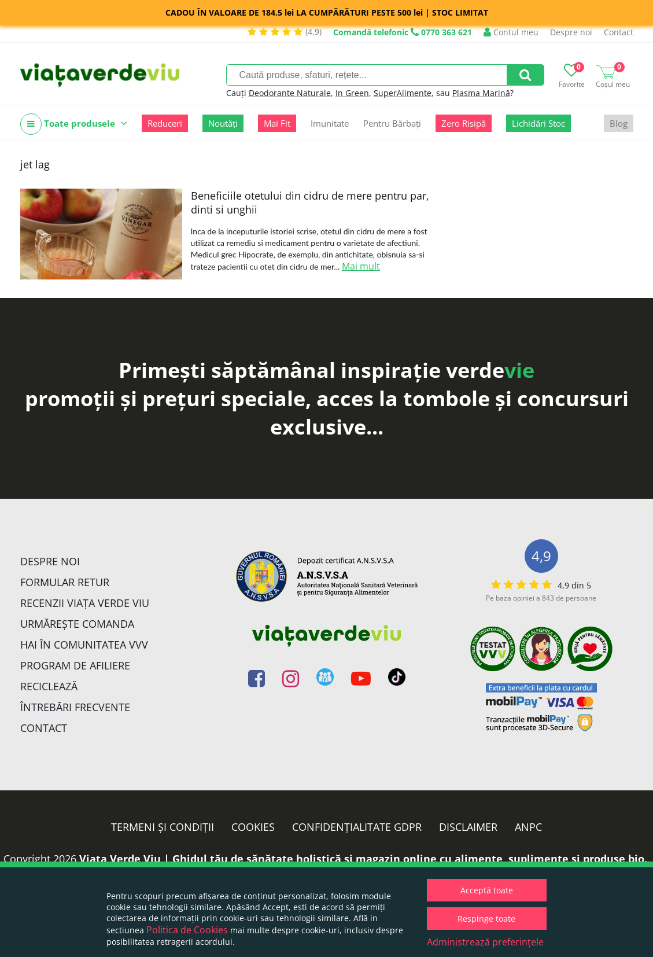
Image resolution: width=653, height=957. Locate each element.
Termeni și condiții (162, 827)
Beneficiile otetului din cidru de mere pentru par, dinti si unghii (310, 202)
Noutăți (223, 123)
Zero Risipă (463, 123)
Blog (619, 123)
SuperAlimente (402, 92)
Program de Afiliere (75, 665)
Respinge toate (486, 918)
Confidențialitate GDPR (357, 827)
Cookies (253, 827)
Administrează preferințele (485, 942)
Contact (618, 32)
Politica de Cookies (187, 929)
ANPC (528, 827)
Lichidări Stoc (538, 123)
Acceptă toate (486, 890)
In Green (352, 92)
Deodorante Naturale (290, 92)
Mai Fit (277, 123)
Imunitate (330, 123)
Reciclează (49, 686)
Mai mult (361, 266)
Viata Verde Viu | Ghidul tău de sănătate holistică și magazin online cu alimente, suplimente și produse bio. (363, 859)
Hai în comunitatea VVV (84, 645)
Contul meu (511, 32)
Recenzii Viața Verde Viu (84, 603)
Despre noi (571, 32)
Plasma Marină (481, 92)
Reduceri (164, 123)
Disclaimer (468, 827)
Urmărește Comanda (77, 624)
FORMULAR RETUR (64, 582)
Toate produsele (73, 124)
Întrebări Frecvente (75, 707)
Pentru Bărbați (392, 123)
